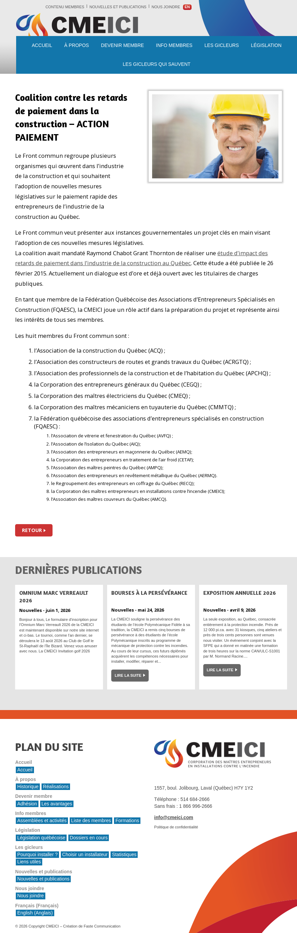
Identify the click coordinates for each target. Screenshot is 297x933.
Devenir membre (122, 45)
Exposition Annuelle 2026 (239, 592)
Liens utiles (29, 861)
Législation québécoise (41, 837)
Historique (27, 786)
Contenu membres (64, 7)
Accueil (42, 45)
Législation (266, 45)
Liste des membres (91, 820)
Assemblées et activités (42, 820)
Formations (127, 820)
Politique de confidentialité (176, 827)
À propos (76, 45)
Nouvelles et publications (118, 7)
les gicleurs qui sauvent (157, 64)
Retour (32, 530)
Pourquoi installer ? (37, 854)
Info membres (174, 45)
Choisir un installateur (84, 854)
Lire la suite (128, 675)
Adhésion (27, 803)
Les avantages (57, 803)
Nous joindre (166, 7)
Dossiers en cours (88, 837)
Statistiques (124, 854)
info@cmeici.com (173, 817)
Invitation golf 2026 (74, 651)
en (187, 7)
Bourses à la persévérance (149, 592)
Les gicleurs (222, 45)
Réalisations (56, 786)
